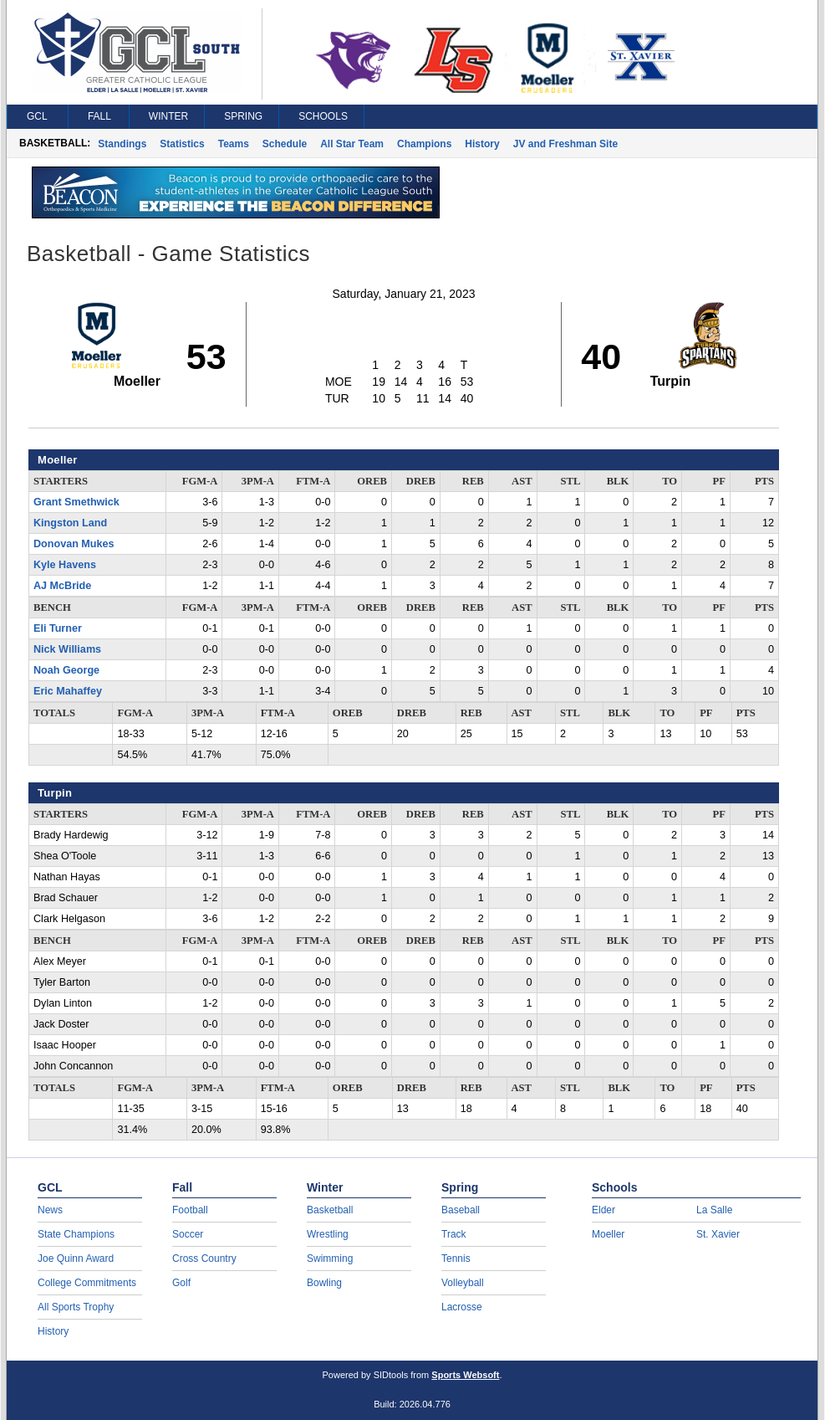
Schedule (284, 144)
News (50, 1210)
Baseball (460, 1210)
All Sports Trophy (76, 1307)
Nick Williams (67, 649)
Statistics (182, 144)
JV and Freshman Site (565, 144)
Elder (603, 1210)
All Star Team (352, 144)
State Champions (76, 1234)
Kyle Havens (64, 565)
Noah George (66, 670)
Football (190, 1210)
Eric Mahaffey (67, 691)
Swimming (330, 1258)
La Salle (714, 1210)
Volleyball (462, 1283)
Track (453, 1234)
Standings (122, 144)
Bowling (324, 1283)
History (482, 144)
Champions (424, 144)
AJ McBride (62, 586)
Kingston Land (70, 523)
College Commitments (87, 1283)
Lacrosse (461, 1307)
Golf (181, 1283)
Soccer (187, 1234)
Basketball (330, 1210)
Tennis (456, 1258)
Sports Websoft (465, 1375)
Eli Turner (57, 628)
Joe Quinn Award (76, 1258)
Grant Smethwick (76, 502)
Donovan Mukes (74, 544)
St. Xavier (718, 1234)
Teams (233, 144)
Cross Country (204, 1258)
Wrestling (328, 1234)
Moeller (608, 1234)
